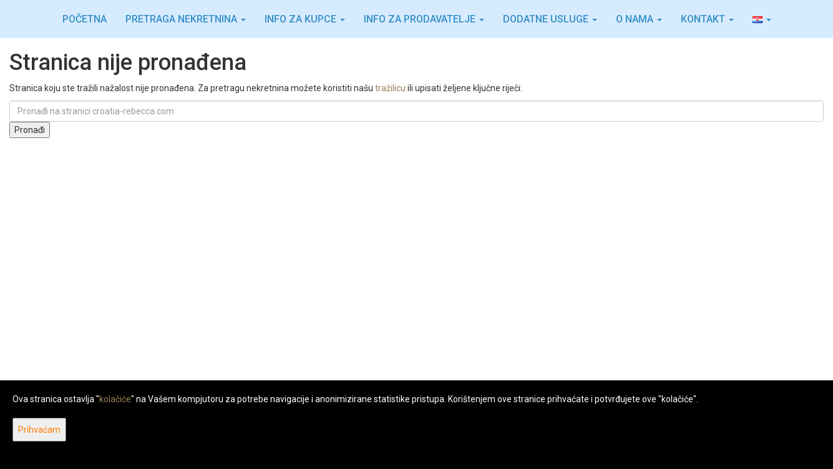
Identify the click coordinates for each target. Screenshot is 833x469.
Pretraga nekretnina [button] (185, 19)
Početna (84, 19)
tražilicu (390, 88)
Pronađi (29, 130)
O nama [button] (639, 19)
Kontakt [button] (707, 19)
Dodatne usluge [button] (550, 19)
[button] (762, 19)
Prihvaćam (39, 430)
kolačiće (115, 399)
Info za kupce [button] (305, 19)
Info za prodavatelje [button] (424, 19)
